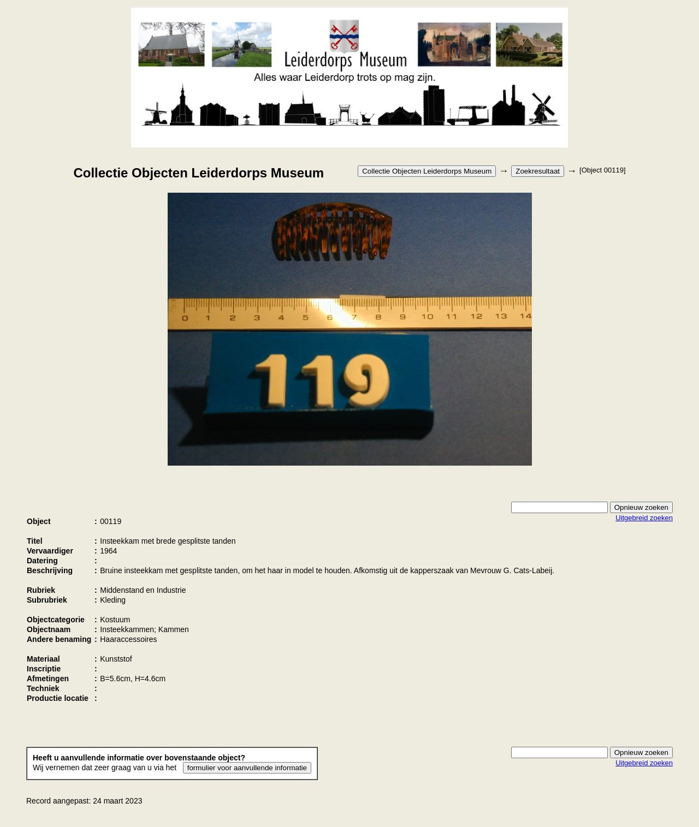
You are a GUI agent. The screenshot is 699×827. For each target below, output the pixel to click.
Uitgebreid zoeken (644, 518)
